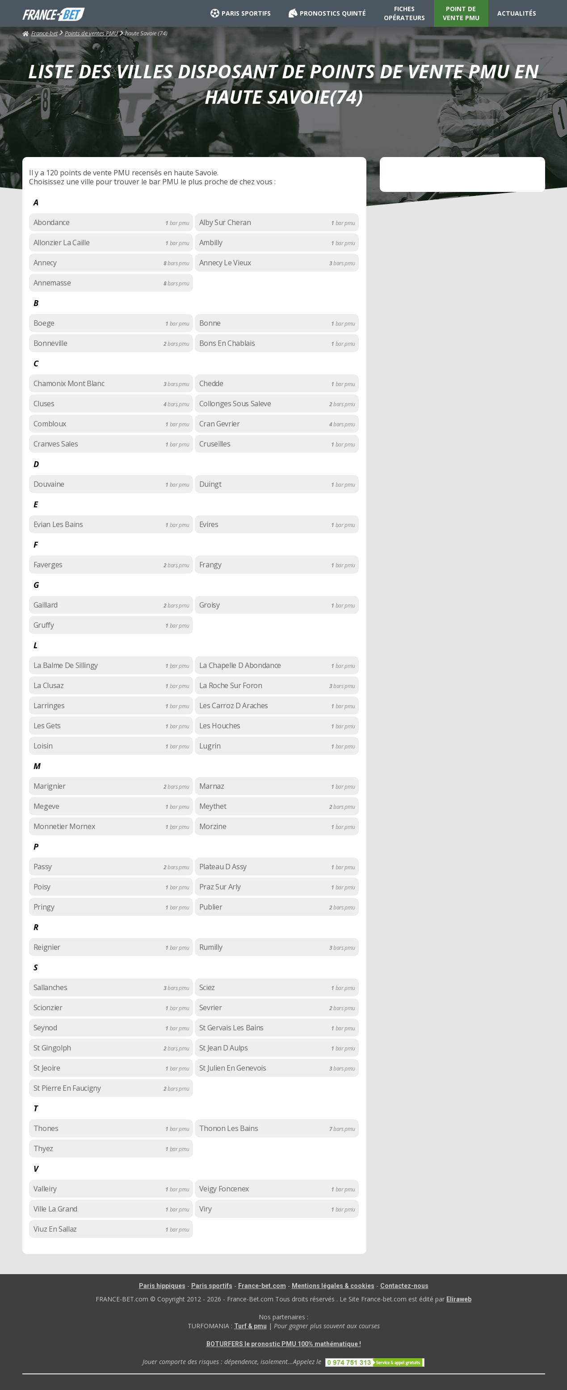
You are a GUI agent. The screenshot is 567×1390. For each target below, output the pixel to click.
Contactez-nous (404, 1285)
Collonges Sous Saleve (235, 403)
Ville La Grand (56, 1209)
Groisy (209, 605)
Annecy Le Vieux (225, 263)
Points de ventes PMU (91, 33)
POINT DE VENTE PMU (461, 13)
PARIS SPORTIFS (240, 13)
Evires (208, 524)
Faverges (48, 565)
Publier (211, 907)
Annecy (45, 263)
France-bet (40, 33)
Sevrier (210, 1007)
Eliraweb (458, 1299)
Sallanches (50, 987)
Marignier (50, 786)
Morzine (213, 826)
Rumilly (211, 947)
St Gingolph (52, 1048)
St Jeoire (47, 1068)
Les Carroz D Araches (234, 705)
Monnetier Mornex (64, 826)
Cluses (44, 403)
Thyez (43, 1148)
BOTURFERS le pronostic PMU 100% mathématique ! (283, 1343)
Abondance (52, 222)
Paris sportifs (211, 1285)
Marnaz (211, 786)
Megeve (46, 806)
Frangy (210, 565)
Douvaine (49, 484)
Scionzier (48, 1007)
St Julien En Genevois (232, 1068)
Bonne (210, 323)
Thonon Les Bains (228, 1128)
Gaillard (46, 605)
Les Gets (47, 726)
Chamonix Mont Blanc (69, 383)
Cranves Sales (56, 444)
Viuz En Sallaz (55, 1229)
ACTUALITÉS (516, 13)
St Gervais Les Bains (231, 1028)
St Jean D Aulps (223, 1048)
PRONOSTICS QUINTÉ (327, 13)
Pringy (44, 907)
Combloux (50, 424)
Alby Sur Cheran (225, 222)
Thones (46, 1128)
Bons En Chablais (227, 343)
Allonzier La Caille (62, 242)
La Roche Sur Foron (230, 685)
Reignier (47, 947)
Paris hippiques (162, 1285)
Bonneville (50, 343)
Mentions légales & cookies (333, 1285)
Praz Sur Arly (220, 887)
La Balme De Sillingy (66, 665)
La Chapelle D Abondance (240, 665)
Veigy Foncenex (224, 1189)
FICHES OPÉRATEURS (404, 13)
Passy (43, 866)
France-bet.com (262, 1285)
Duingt (210, 484)
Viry (205, 1209)
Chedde (211, 383)
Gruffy (44, 625)
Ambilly (211, 242)
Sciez (207, 987)
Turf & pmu (250, 1326)
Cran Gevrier (219, 424)
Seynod (45, 1028)
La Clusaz (49, 685)
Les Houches (219, 726)
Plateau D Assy (223, 866)
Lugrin (210, 746)
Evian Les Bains (58, 524)
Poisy (42, 887)
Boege (44, 323)
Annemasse (52, 283)
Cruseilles (215, 444)
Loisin (43, 746)
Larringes (49, 705)
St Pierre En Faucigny (67, 1088)
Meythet (213, 806)
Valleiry (45, 1189)
